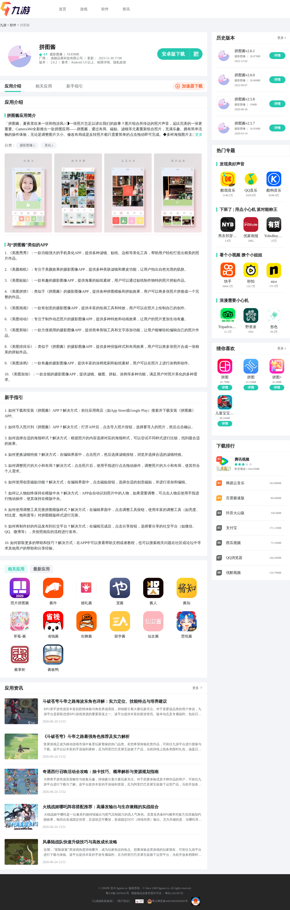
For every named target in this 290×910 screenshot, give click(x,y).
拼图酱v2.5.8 (245, 99)
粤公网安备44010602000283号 (167, 901)
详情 (225, 387)
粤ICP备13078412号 (117, 893)
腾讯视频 (242, 459)
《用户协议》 (123, 901)
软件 (105, 9)
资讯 (126, 9)
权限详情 (103, 62)
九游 (3, 25)
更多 (195, 688)
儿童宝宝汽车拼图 (224, 413)
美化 (49, 145)
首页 (62, 9)
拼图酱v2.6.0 (245, 75)
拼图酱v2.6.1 (245, 51)
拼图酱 (25, 25)
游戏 (83, 9)
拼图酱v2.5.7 (245, 123)
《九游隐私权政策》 (102, 901)
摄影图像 (27, 145)
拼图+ (277, 377)
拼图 (225, 377)
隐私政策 (119, 62)
